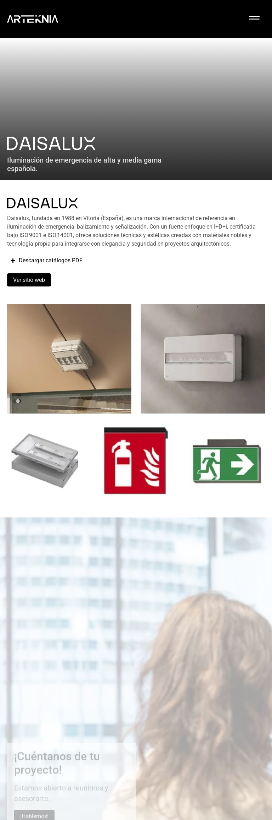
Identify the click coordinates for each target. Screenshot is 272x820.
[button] (254, 19)
